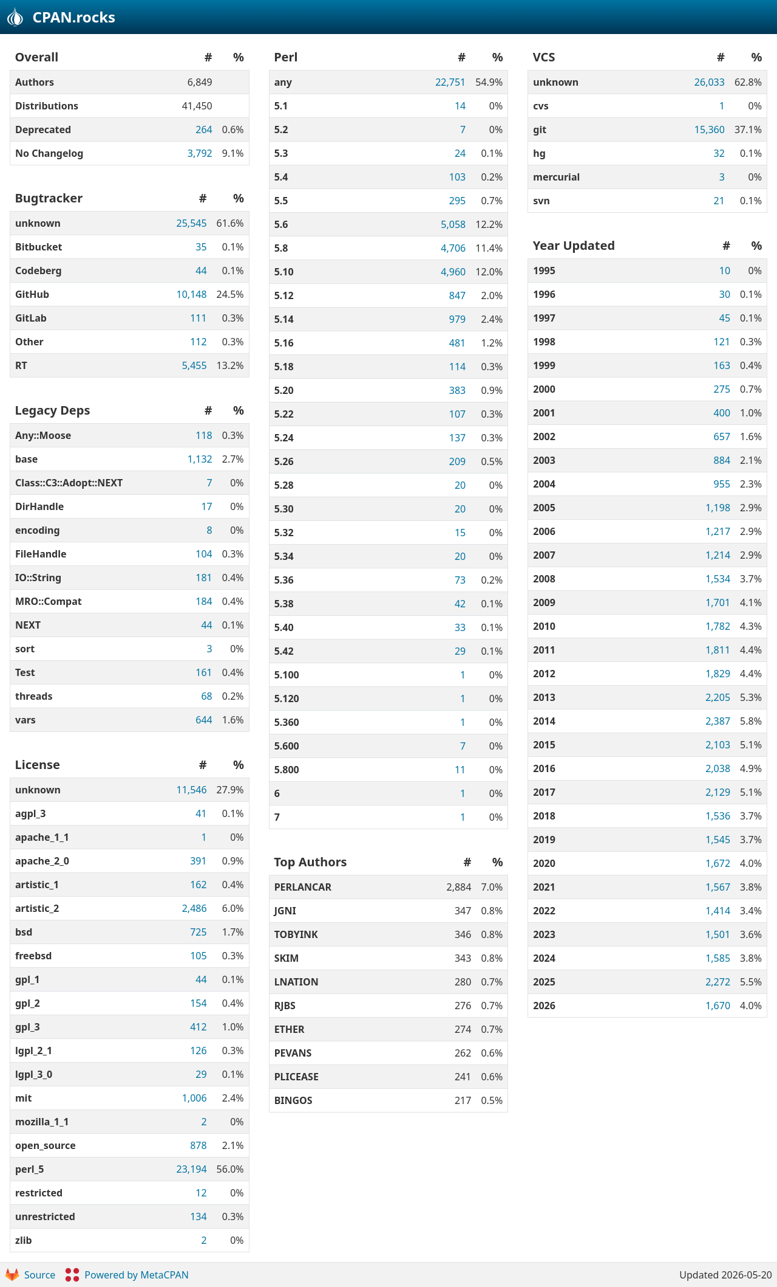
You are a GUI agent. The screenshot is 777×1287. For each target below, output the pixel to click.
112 (198, 341)
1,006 (194, 1098)
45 (724, 318)
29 (200, 1074)
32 (719, 153)
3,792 (200, 153)
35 (200, 247)
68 (206, 696)
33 (460, 627)
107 (457, 414)
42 (460, 603)
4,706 (453, 248)
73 (460, 580)
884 (722, 460)
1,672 (717, 863)
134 (198, 1216)
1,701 (717, 602)
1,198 (717, 507)
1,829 (717, 673)
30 (724, 294)
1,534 (717, 578)
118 (203, 435)
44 (200, 270)
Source (30, 1275)
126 (198, 1050)
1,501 (717, 934)
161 (203, 672)
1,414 (717, 910)
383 (457, 390)
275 (722, 389)
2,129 (717, 792)
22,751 (450, 82)
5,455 (194, 365)
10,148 (192, 294)
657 (722, 436)
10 (724, 270)
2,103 (717, 744)
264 (203, 129)
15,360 (709, 129)
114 (457, 366)
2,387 (717, 721)
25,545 (192, 223)
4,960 (453, 271)
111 (198, 318)
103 (457, 177)
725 (198, 932)
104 (203, 554)
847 (457, 295)
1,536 (717, 816)
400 (722, 412)
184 (203, 601)
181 (203, 577)
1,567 (717, 887)
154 (198, 1003)
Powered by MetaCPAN (126, 1275)
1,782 (717, 626)
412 (198, 1026)
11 (460, 769)
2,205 (717, 697)
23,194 (192, 1169)
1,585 (717, 958)
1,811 (717, 650)
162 (198, 884)
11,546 (192, 789)
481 (457, 343)
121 (722, 341)
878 (198, 1145)
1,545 (717, 839)
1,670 (717, 1005)
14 (460, 105)
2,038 (717, 768)
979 (457, 319)
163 (722, 365)
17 (206, 506)
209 (457, 461)
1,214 (717, 555)
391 (198, 861)
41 (200, 813)
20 (460, 485)
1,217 (717, 531)
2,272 (717, 982)
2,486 (194, 908)
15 (460, 532)
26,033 (709, 82)
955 (722, 484)
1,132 (200, 459)
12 (200, 1192)
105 (198, 955)
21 (719, 200)
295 (457, 200)
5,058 (453, 224)
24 (460, 153)
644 (203, 719)
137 (457, 437)
